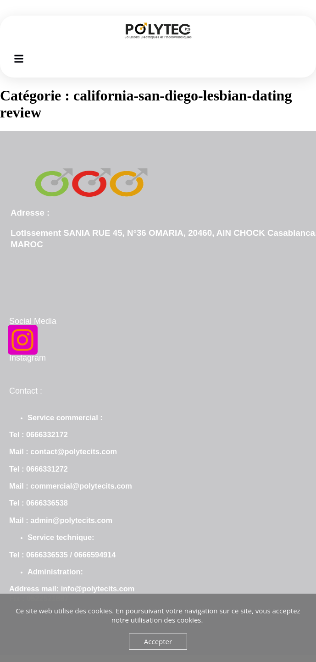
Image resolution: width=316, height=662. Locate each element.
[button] (19, 58)
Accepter (158, 641)
